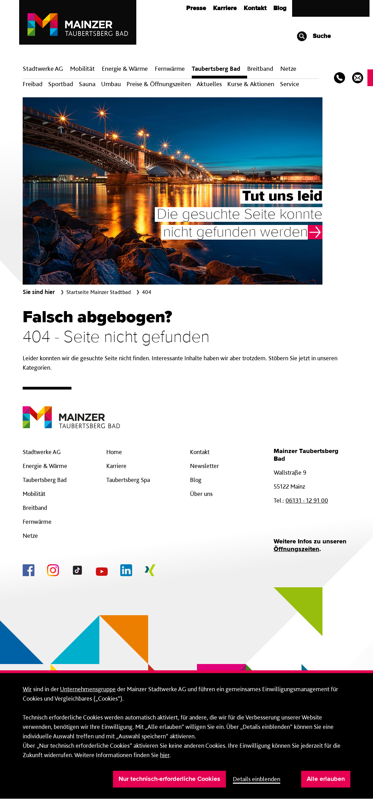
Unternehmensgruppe (88, 689)
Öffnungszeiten (296, 549)
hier (164, 755)
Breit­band (260, 68)
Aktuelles (209, 84)
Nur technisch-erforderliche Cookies (169, 779)
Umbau (111, 84)
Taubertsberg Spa (128, 479)
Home (114, 451)
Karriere (225, 8)
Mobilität (82, 68)
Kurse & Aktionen (250, 84)
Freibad (33, 84)
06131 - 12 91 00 (307, 500)
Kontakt (255, 8)
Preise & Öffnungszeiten (159, 84)
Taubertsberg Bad (216, 68)
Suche (313, 36)
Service (289, 84)
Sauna (87, 84)
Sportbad (60, 84)
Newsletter (204, 465)
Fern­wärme (170, 68)
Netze (288, 68)
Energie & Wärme (125, 68)
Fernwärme (37, 521)
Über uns (201, 493)
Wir (27, 689)
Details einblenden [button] (256, 779)
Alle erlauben (326, 779)
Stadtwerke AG (43, 68)
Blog (280, 8)
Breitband (35, 507)
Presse (196, 8)
